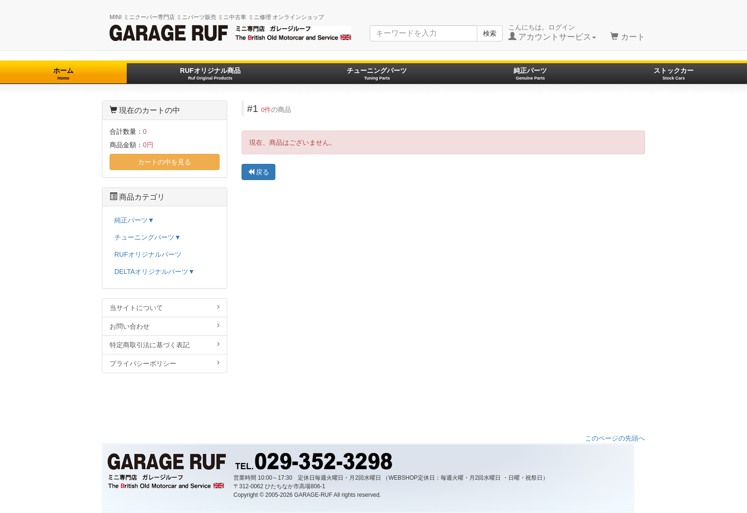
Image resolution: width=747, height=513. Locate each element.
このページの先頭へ (615, 438)
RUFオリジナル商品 (210, 73)
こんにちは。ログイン (552, 32)
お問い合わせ (165, 326)
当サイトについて (165, 307)
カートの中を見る (164, 162)
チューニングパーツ (377, 73)
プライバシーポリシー (165, 363)
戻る (259, 172)
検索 (489, 33)
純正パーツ (530, 73)
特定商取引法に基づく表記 (165, 345)
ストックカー (674, 73)
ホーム (63, 73)
